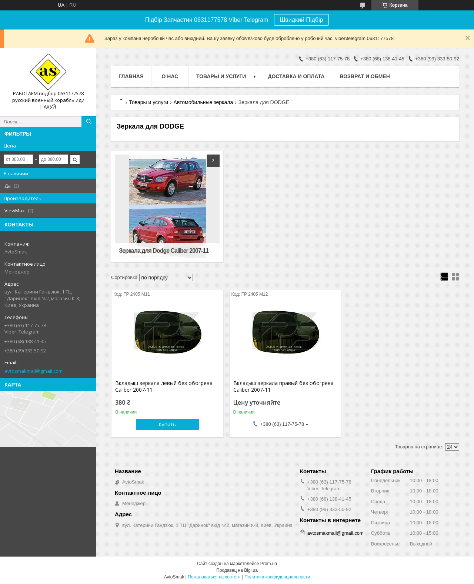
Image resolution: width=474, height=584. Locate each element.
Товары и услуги (221, 76)
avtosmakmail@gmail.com (33, 371)
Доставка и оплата (296, 76)
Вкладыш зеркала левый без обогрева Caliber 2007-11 (164, 386)
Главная (131, 76)
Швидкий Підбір (301, 20)
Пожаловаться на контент (214, 577)
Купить (167, 424)
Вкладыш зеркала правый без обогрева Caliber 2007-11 (283, 386)
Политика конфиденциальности (277, 577)
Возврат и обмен (365, 76)
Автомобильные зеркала (203, 102)
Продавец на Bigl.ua (237, 570)
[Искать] (88, 121)
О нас (170, 76)
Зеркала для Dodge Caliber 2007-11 (163, 251)
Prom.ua (268, 563)
